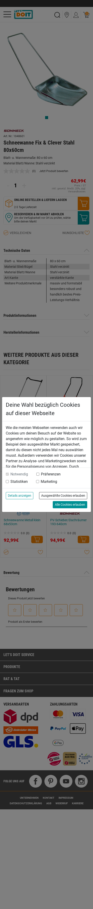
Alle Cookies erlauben (70, 504)
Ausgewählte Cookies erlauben (63, 495)
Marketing (49, 481)
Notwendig (19, 474)
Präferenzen (51, 474)
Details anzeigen (19, 495)
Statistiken (19, 481)
